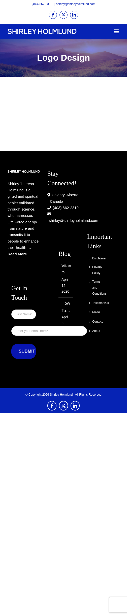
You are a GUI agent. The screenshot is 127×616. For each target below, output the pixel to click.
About (95, 331)
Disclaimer (95, 258)
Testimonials (95, 303)
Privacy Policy (95, 270)
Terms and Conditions (95, 287)
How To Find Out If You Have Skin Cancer (66, 307)
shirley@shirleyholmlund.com (75, 4)
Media (95, 312)
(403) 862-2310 (41, 4)
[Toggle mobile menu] (116, 31)
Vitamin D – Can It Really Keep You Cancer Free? (66, 270)
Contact (95, 321)
